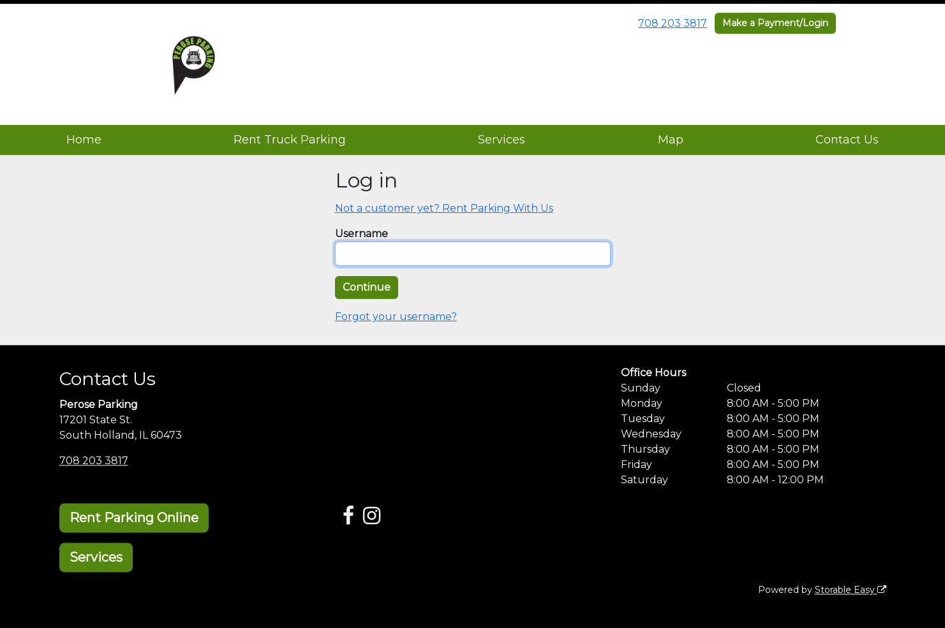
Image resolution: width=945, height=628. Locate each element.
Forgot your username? (396, 316)
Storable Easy (850, 589)
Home (83, 140)
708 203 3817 (672, 23)
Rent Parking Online (134, 517)
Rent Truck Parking (290, 140)
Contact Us (847, 140)
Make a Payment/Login (775, 23)
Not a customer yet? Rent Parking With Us (444, 208)
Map (670, 140)
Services (501, 140)
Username (361, 234)
